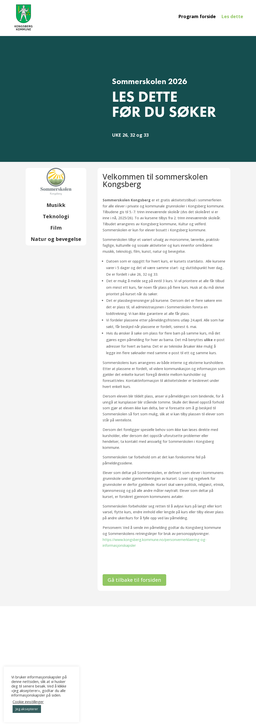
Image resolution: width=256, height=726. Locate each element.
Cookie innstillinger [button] (28, 701)
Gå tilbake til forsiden (134, 579)
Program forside (197, 17)
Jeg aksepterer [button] (27, 709)
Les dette (232, 17)
